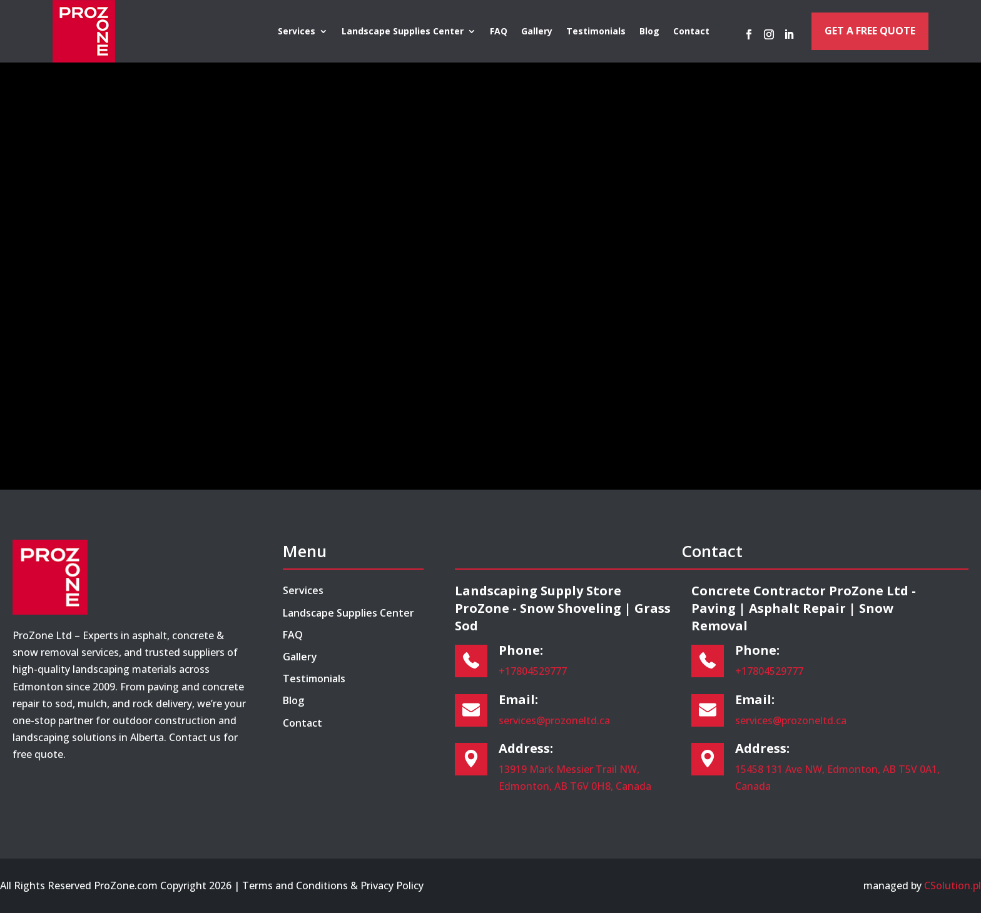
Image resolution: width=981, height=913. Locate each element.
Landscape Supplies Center (403, 32)
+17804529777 (533, 671)
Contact (691, 32)
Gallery (536, 32)
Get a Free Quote (870, 31)
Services (296, 32)
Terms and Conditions (295, 885)
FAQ (498, 32)
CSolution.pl (952, 885)
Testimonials (596, 32)
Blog (649, 32)
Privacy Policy (392, 885)
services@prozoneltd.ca (554, 720)
